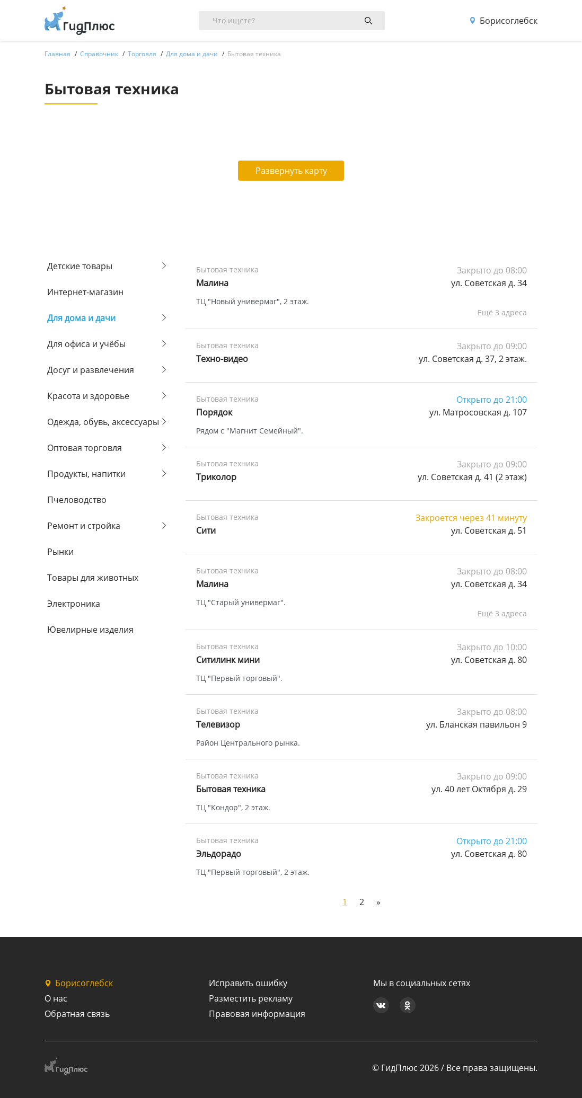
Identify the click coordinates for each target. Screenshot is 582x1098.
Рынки (60, 551)
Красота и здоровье (88, 396)
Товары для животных (92, 577)
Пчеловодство (77, 500)
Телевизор (218, 724)
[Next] (378, 901)
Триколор (216, 477)
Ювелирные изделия (90, 629)
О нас (56, 998)
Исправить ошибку (248, 983)
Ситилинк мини (228, 660)
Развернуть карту (291, 170)
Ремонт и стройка (83, 526)
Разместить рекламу (251, 998)
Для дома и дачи (81, 318)
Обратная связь (77, 1014)
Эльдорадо (218, 854)
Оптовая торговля (84, 448)
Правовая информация (257, 1014)
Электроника (73, 603)
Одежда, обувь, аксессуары (103, 422)
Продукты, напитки (86, 474)
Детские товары (79, 266)
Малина (212, 283)
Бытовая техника (231, 789)
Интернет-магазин (85, 292)
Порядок (214, 412)
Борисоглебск (503, 20)
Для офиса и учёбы (86, 344)
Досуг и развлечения (90, 370)
